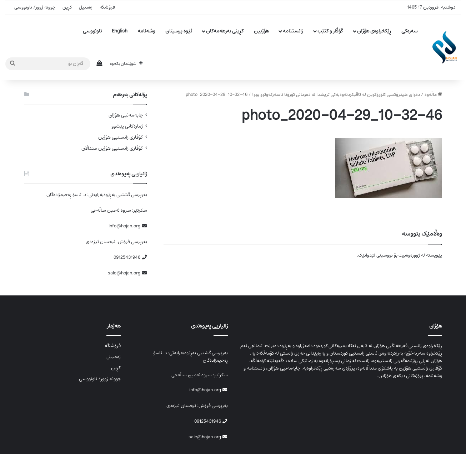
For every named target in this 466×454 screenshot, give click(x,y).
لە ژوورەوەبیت (412, 255)
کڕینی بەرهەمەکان (225, 31)
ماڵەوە (433, 95)
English (119, 31)
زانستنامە (293, 31)
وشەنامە (146, 31)
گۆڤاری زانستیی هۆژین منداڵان (112, 148)
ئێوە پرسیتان (178, 31)
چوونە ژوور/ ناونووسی (34, 7)
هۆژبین (261, 31)
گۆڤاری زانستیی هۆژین (120, 137)
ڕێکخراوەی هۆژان (374, 31)
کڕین (67, 7)
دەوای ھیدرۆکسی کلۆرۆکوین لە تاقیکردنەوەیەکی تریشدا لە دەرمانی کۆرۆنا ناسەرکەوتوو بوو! (336, 95)
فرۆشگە (107, 7)
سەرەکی (409, 31)
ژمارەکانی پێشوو (127, 126)
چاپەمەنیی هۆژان (126, 115)
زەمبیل (85, 7)
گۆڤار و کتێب (330, 31)
